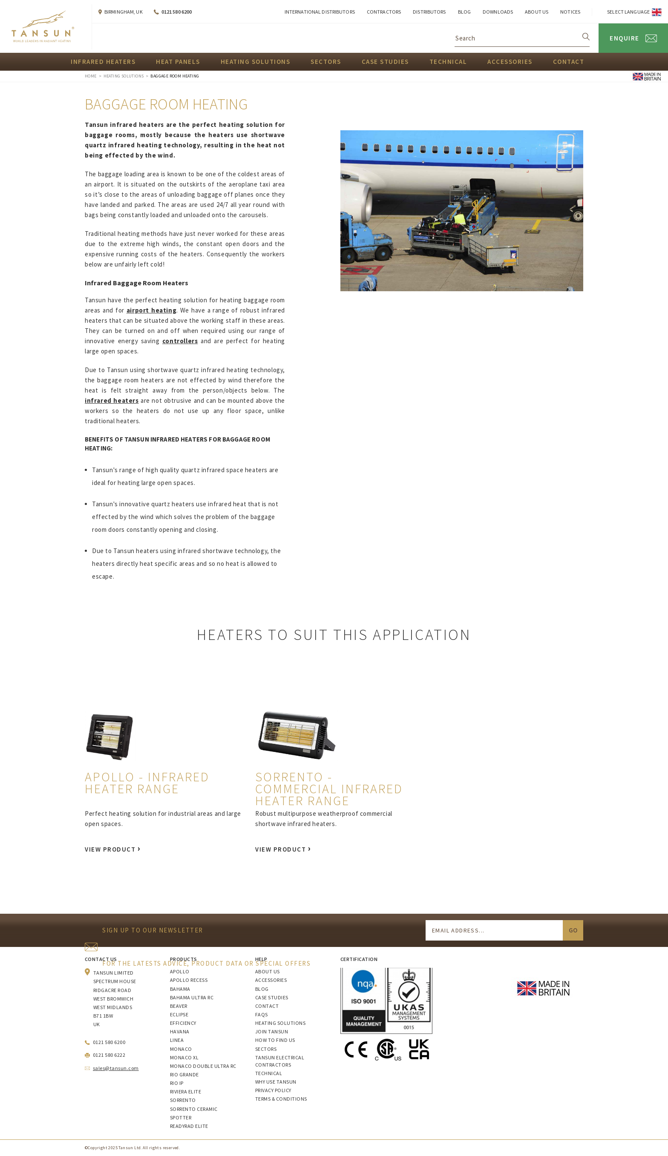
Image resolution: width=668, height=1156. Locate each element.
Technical (448, 61)
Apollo (180, 971)
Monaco (181, 1049)
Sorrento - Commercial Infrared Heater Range (329, 788)
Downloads (498, 12)
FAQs (261, 1014)
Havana (180, 1031)
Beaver (178, 1006)
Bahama (180, 989)
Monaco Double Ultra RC (203, 1066)
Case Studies (385, 61)
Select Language (628, 12)
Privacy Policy (273, 1090)
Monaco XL (184, 1057)
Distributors (429, 12)
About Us (536, 12)
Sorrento (183, 1100)
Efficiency (183, 1023)
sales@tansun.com (116, 1068)
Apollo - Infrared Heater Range (147, 783)
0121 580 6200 (176, 12)
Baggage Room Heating (174, 76)
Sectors (326, 61)
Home (91, 76)
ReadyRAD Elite (189, 1126)
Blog (464, 12)
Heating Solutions (256, 61)
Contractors (384, 12)
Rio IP (177, 1083)
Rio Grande (184, 1074)
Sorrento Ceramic (194, 1109)
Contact (568, 61)
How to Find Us (275, 1040)
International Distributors (320, 12)
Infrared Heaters (103, 61)
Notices (570, 12)
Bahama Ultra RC (191, 997)
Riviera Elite (185, 1091)
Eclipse (179, 1014)
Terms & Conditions (281, 1099)
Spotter (180, 1117)
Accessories (510, 61)
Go (573, 930)
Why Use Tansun (276, 1082)
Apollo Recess (188, 980)
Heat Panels (178, 61)
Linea (177, 1040)
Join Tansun (271, 1031)
